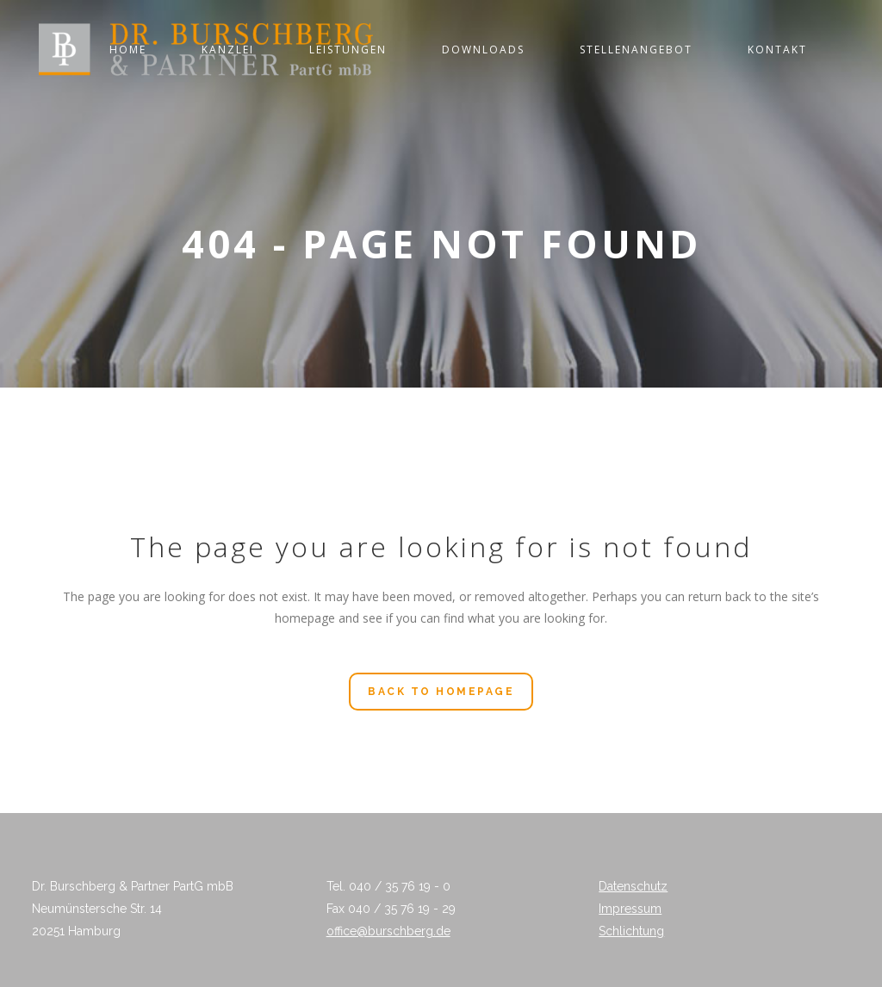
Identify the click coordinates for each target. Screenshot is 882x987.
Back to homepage (441, 692)
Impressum (630, 909)
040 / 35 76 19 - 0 (399, 886)
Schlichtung (631, 931)
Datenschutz (633, 886)
